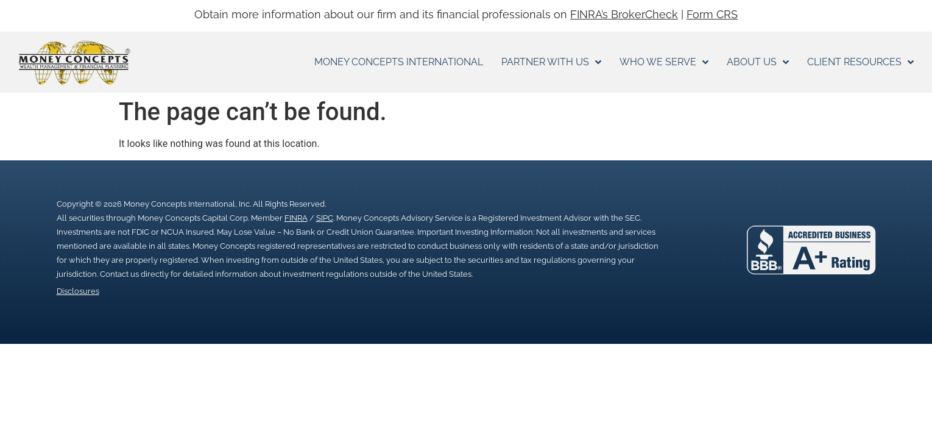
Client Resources (860, 62)
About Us (758, 62)
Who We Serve (664, 62)
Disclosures (78, 291)
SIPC (324, 218)
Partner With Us (551, 62)
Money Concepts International (398, 62)
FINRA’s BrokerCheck (624, 14)
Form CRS (712, 14)
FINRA (296, 218)
